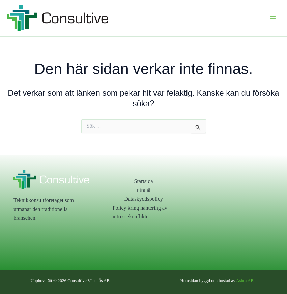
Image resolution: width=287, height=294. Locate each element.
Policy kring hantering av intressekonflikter (140, 212)
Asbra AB (245, 280)
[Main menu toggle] (272, 18)
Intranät (143, 190)
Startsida (143, 181)
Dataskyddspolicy (143, 199)
